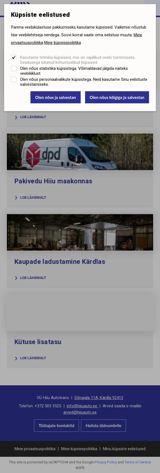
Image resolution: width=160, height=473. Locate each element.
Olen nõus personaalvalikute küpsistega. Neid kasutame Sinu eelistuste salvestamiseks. (83, 82)
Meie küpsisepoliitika (62, 42)
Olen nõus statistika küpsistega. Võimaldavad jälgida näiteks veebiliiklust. (74, 71)
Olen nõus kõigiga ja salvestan (117, 97)
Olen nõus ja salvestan (55, 97)
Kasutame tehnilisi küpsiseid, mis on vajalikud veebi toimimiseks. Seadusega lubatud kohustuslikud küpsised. (78, 60)
